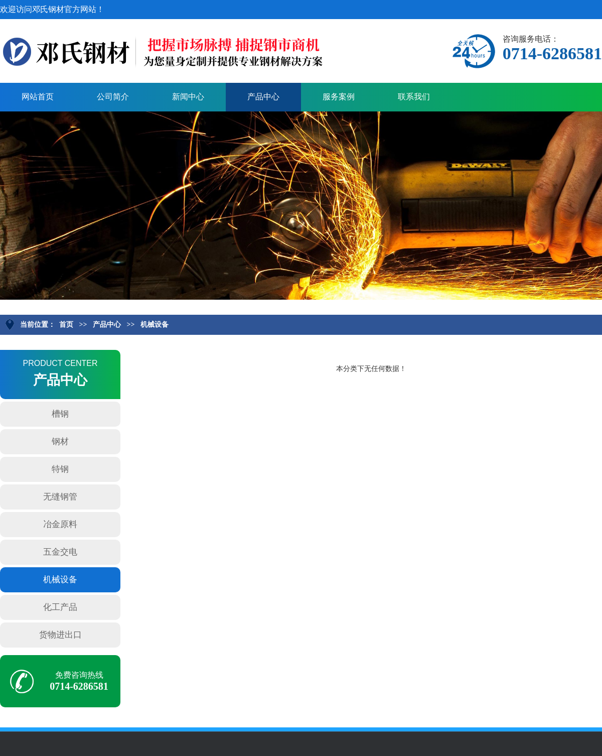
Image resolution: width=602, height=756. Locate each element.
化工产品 (60, 607)
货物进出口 (60, 635)
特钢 (60, 469)
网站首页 (38, 96)
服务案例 (339, 96)
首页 (66, 324)
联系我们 (414, 96)
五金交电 (60, 552)
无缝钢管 (60, 496)
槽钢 (60, 414)
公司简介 (113, 96)
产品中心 (263, 96)
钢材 (60, 441)
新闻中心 (188, 96)
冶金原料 (60, 524)
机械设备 (154, 324)
